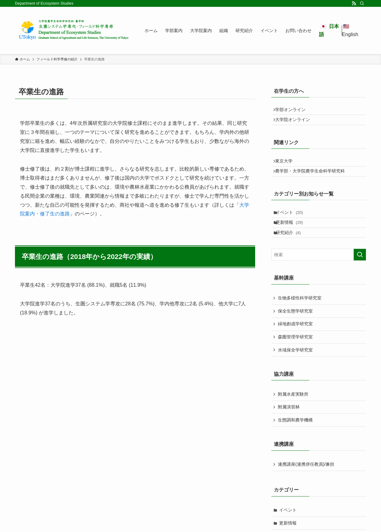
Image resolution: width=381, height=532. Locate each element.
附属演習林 (289, 427)
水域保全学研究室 (295, 370)
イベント (293, 225)
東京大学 (286, 168)
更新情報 (293, 238)
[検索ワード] (318, 275)
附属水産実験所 (293, 414)
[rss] (354, 3)
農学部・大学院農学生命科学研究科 (313, 181)
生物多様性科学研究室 (299, 318)
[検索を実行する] (360, 275)
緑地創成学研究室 (295, 344)
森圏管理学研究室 (295, 357)
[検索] (362, 3)
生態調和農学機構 (295, 440)
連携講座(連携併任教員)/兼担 (306, 484)
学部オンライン (293, 111)
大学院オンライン (295, 123)
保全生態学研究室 (295, 331)
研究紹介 (291, 251)
